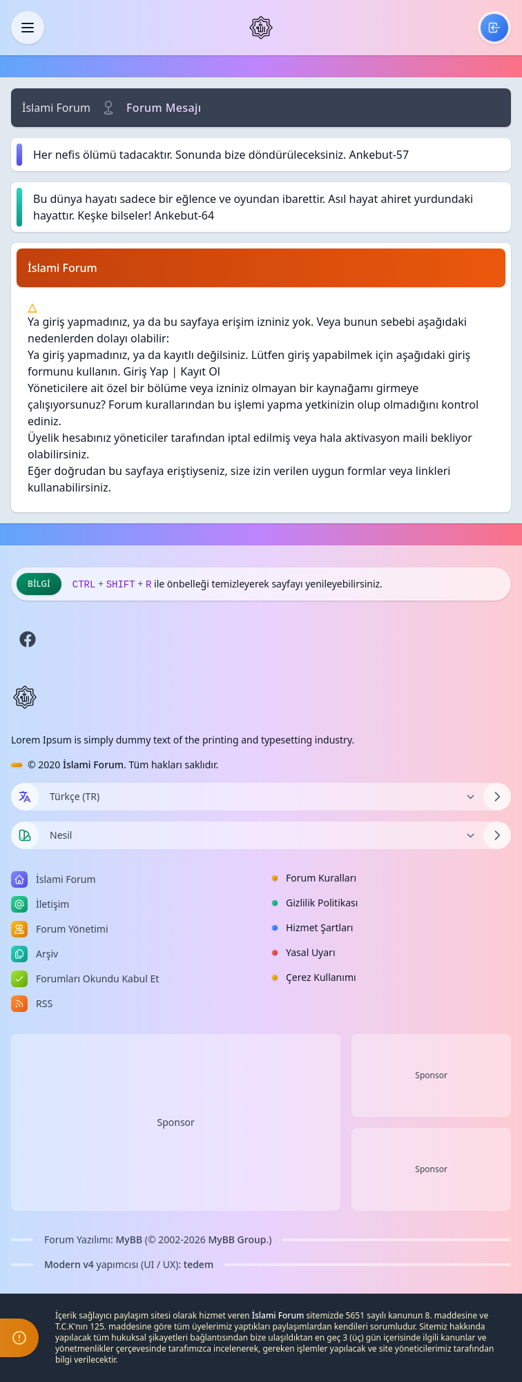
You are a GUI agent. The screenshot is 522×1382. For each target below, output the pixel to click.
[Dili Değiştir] (261, 796)
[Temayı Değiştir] (261, 835)
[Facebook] (27, 639)
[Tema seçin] (25, 835)
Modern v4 (69, 1264)
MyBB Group (237, 1239)
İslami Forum (56, 107)
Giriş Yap (146, 371)
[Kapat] (27, 27)
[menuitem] (494, 27)
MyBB (129, 1239)
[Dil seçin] (25, 796)
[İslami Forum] (261, 27)
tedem (198, 1264)
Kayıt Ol (200, 371)
